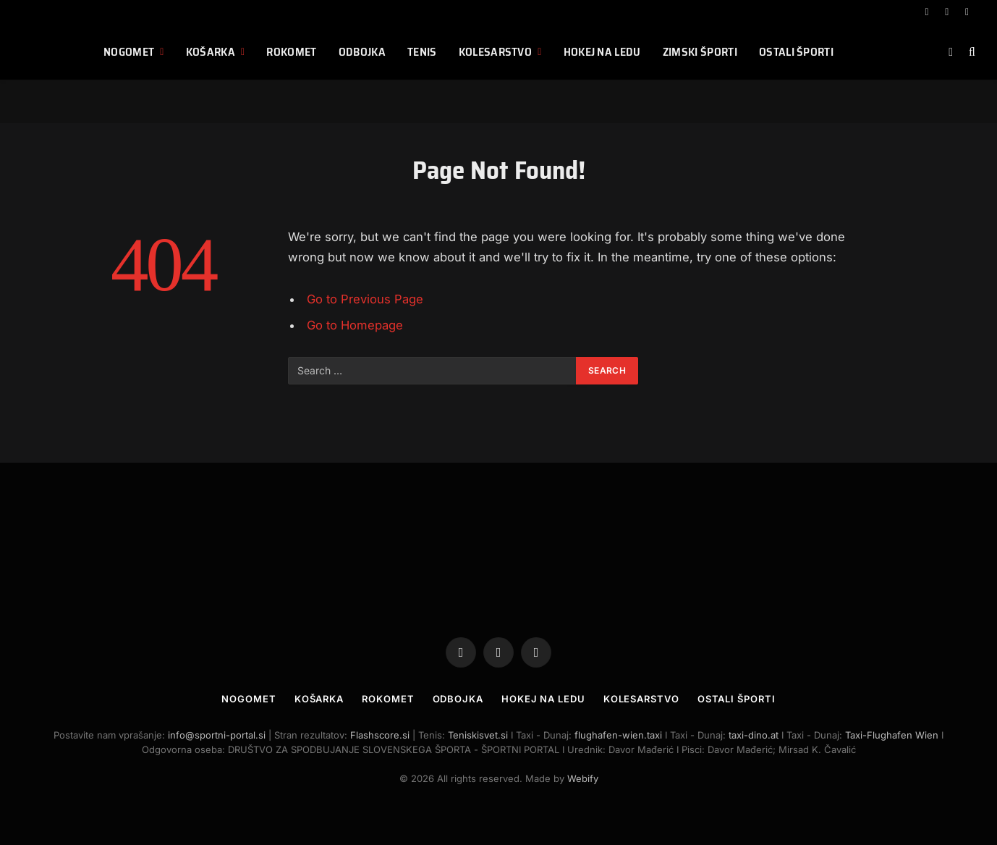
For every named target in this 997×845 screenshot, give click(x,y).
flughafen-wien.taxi (618, 735)
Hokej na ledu (602, 52)
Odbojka (362, 52)
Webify (582, 778)
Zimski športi (700, 52)
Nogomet (128, 52)
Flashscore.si (380, 735)
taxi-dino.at (753, 735)
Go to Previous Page (365, 299)
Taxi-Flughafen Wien (893, 735)
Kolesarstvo (496, 52)
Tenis (422, 52)
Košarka (210, 52)
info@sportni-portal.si (217, 735)
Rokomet (291, 52)
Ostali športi (796, 52)
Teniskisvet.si (478, 735)
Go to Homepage (355, 325)
